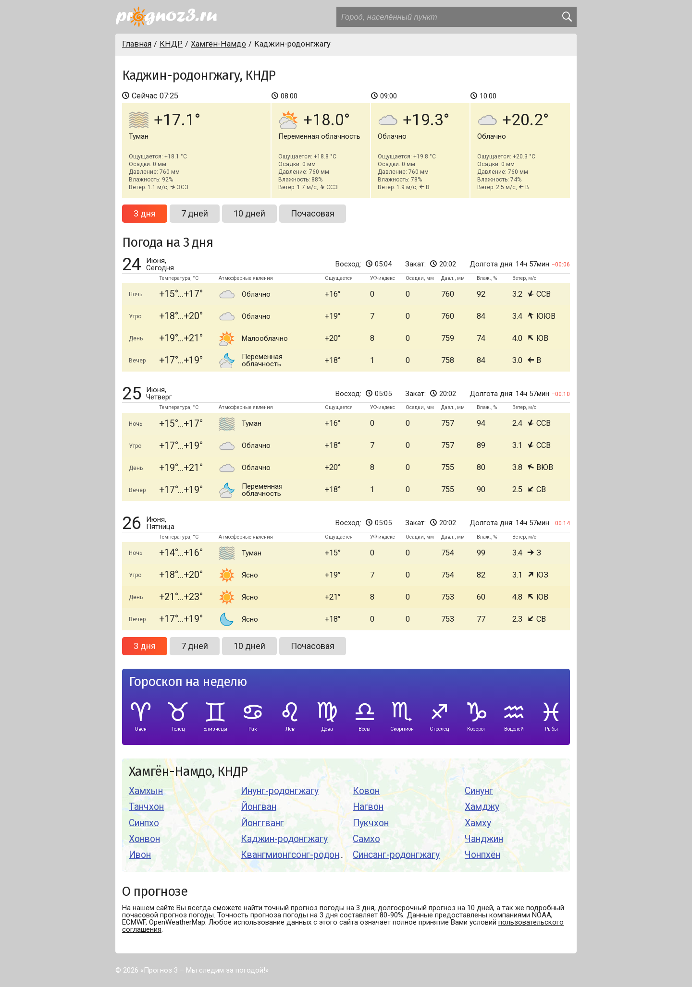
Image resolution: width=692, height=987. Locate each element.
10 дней (249, 213)
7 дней (194, 213)
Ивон (140, 854)
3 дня (145, 213)
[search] (566, 17)
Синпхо (144, 823)
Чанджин (484, 838)
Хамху (478, 823)
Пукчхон (371, 823)
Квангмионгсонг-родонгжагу (302, 854)
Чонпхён (482, 854)
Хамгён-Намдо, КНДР (188, 771)
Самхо (366, 838)
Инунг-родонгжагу (280, 790)
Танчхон (146, 806)
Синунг (479, 790)
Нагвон (368, 806)
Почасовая (312, 213)
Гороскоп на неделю (188, 681)
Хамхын (146, 790)
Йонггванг (262, 823)
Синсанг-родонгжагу (396, 854)
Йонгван (258, 806)
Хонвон (144, 838)
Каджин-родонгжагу (284, 838)
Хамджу (482, 806)
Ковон (366, 790)
